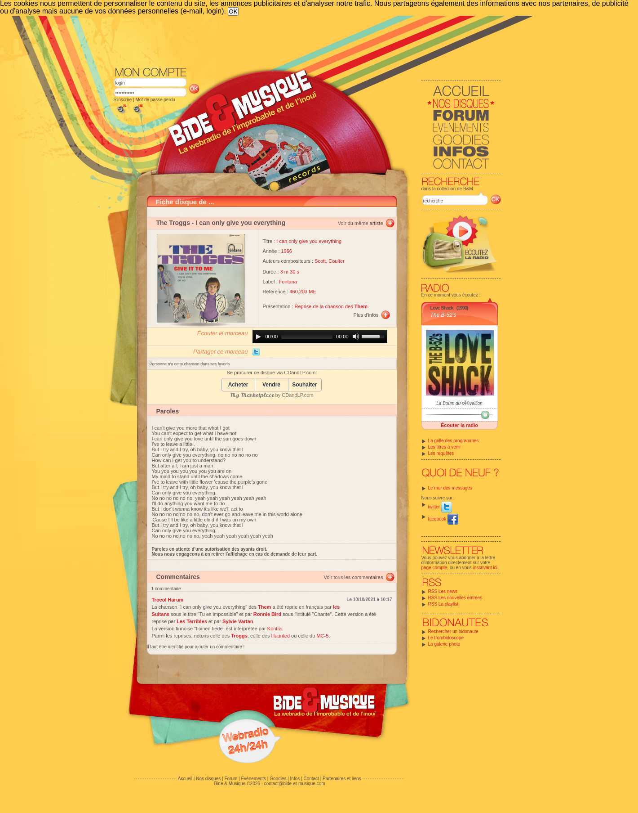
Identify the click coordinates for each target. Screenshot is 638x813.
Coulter (336, 261)
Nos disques (208, 778)
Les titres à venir (444, 447)
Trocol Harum (168, 599)
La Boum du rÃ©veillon (459, 403)
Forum (230, 778)
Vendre (271, 385)
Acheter (238, 385)
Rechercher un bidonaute (453, 631)
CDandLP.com (297, 395)
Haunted (280, 635)
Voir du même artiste (360, 223)
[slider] (306, 336)
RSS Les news (443, 591)
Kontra (274, 628)
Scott (320, 261)
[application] (320, 336)
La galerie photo (444, 644)
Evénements (253, 778)
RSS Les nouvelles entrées (455, 597)
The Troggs (173, 222)
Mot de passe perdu (155, 99)
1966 (286, 251)
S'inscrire (123, 99)
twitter (440, 506)
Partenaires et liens (342, 778)
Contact (311, 778)
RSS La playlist (443, 604)
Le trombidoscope (446, 637)
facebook (443, 519)
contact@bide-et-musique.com (294, 783)
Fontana (288, 281)
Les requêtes (441, 453)
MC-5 (322, 635)
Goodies (278, 778)
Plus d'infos (366, 315)
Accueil (185, 778)
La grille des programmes (453, 440)
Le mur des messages (450, 487)
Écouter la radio (459, 425)
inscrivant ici (485, 567)
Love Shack (441, 307)
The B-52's (443, 315)
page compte (434, 567)
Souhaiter (304, 385)
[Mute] (355, 336)
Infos (295, 778)
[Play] (258, 336)
